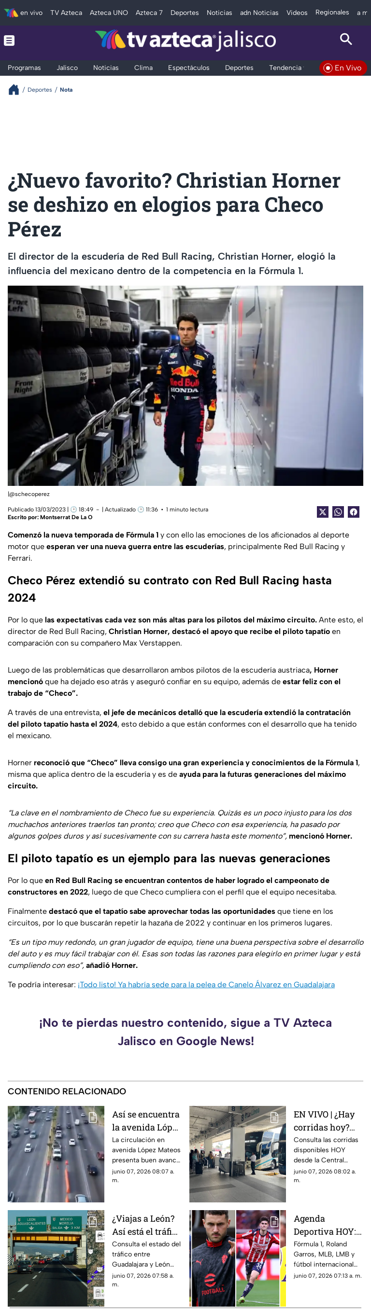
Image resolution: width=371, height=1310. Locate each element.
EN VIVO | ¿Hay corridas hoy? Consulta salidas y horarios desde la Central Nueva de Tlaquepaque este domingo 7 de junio (328, 1120)
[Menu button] (25, 40)
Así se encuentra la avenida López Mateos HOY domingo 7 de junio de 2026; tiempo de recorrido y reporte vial (146, 1120)
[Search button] (346, 40)
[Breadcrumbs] (18, 89)
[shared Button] (338, 512)
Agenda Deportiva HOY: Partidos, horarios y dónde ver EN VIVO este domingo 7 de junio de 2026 (328, 1225)
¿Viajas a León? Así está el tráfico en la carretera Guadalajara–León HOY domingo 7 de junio (146, 1225)
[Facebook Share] (353, 512)
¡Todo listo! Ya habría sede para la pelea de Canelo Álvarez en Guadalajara (206, 984)
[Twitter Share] (322, 512)
